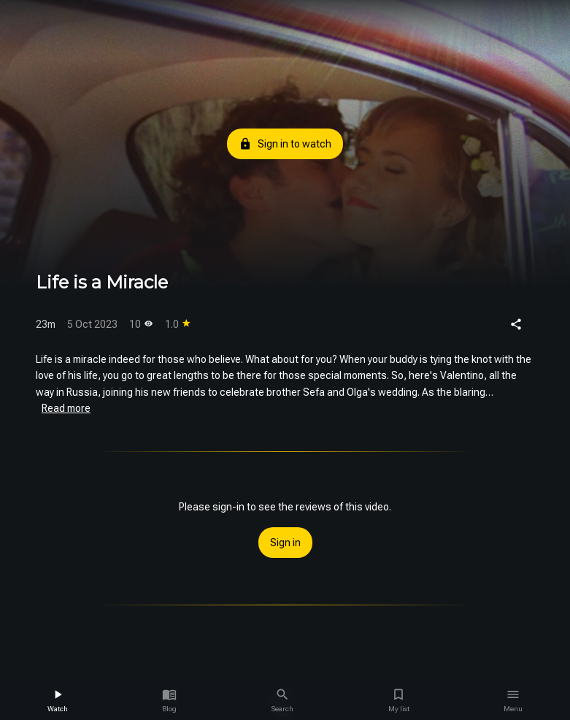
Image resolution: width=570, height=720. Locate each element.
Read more (66, 408)
